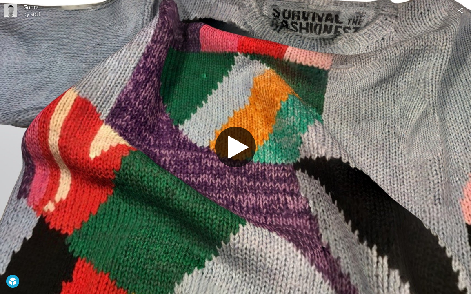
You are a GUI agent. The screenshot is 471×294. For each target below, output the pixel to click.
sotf (35, 14)
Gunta (30, 7)
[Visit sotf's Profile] (10, 10)
